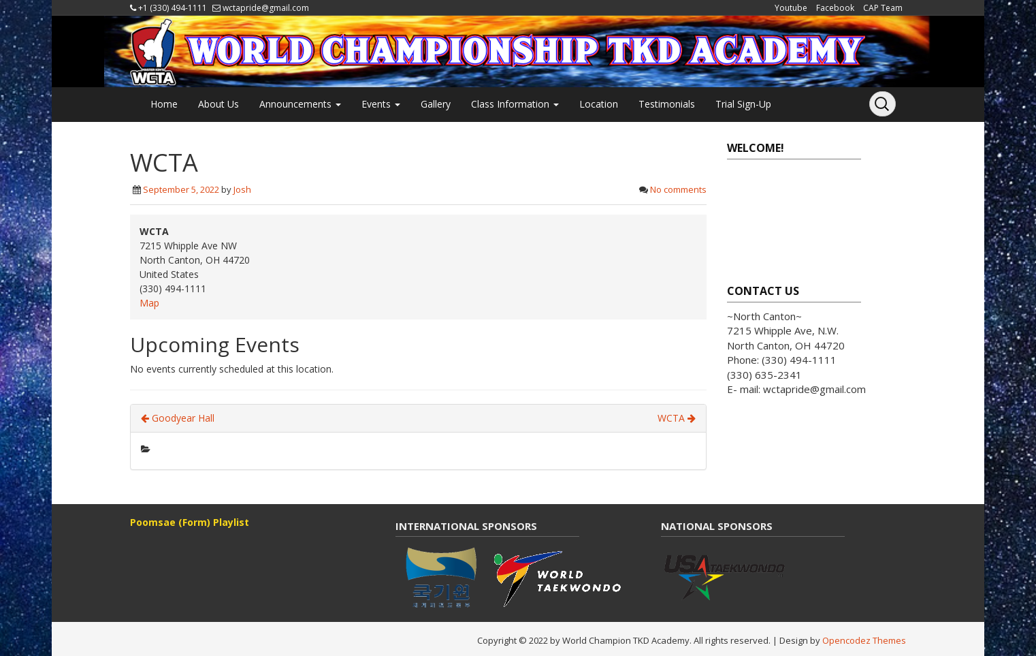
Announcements (300, 103)
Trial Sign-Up (743, 103)
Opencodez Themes (864, 640)
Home (164, 103)
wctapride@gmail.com (266, 8)
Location (598, 103)
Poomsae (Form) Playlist (189, 522)
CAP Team (883, 8)
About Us (218, 103)
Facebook (835, 8)
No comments (678, 189)
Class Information (515, 103)
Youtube (791, 8)
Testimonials (666, 103)
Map (149, 302)
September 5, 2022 (181, 189)
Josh (242, 189)
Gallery (436, 103)
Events (380, 103)
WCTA (677, 417)
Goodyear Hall (177, 417)
